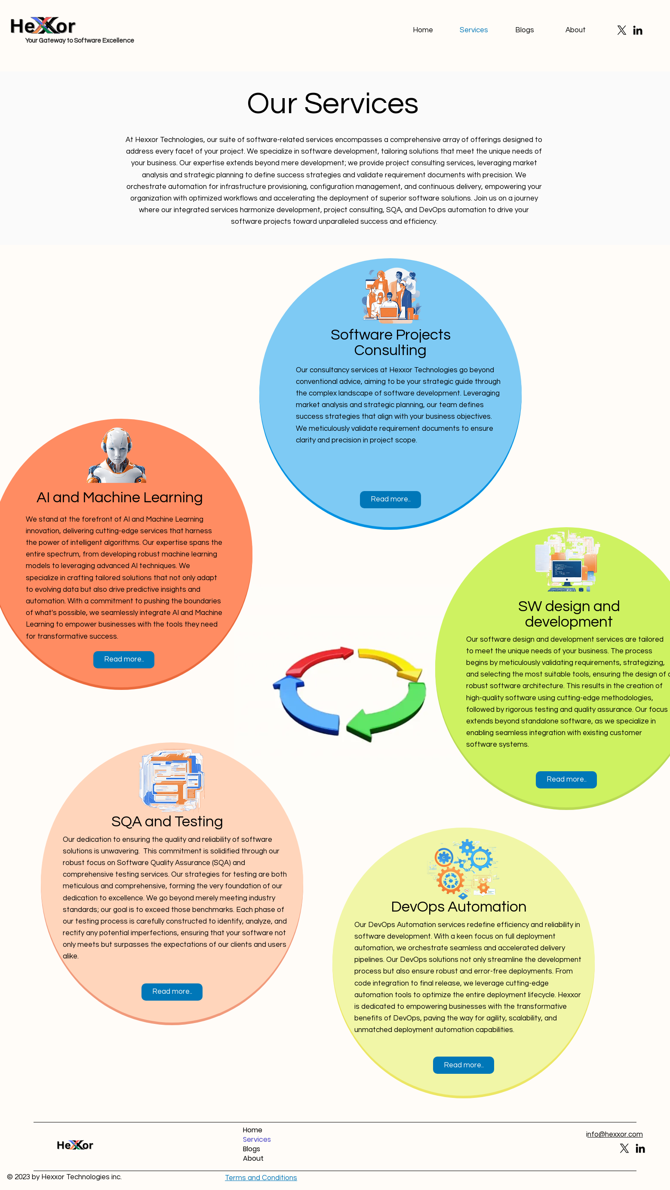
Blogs (251, 1149)
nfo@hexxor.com (615, 1134)
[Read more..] (123, 659)
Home (252, 1130)
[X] (621, 30)
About (253, 1158)
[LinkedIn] (637, 30)
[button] (261, 1178)
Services (257, 1139)
